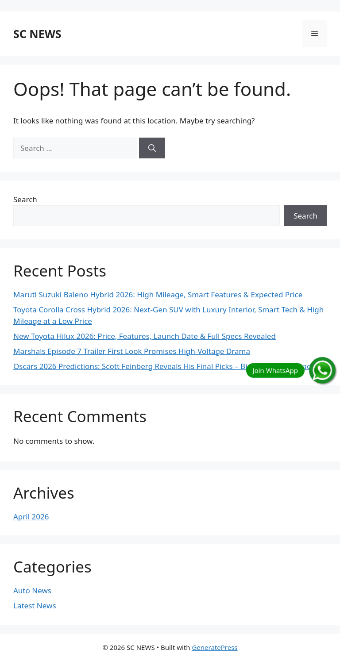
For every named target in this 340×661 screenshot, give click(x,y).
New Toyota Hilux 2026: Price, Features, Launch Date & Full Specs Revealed (144, 336)
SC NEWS (37, 33)
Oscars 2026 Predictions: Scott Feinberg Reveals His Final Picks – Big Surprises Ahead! (163, 366)
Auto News (32, 590)
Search (25, 199)
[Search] (152, 148)
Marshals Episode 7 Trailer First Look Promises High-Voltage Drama (131, 351)
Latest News (34, 605)
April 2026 (31, 516)
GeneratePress (214, 647)
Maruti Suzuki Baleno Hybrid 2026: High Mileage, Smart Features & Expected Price (157, 294)
